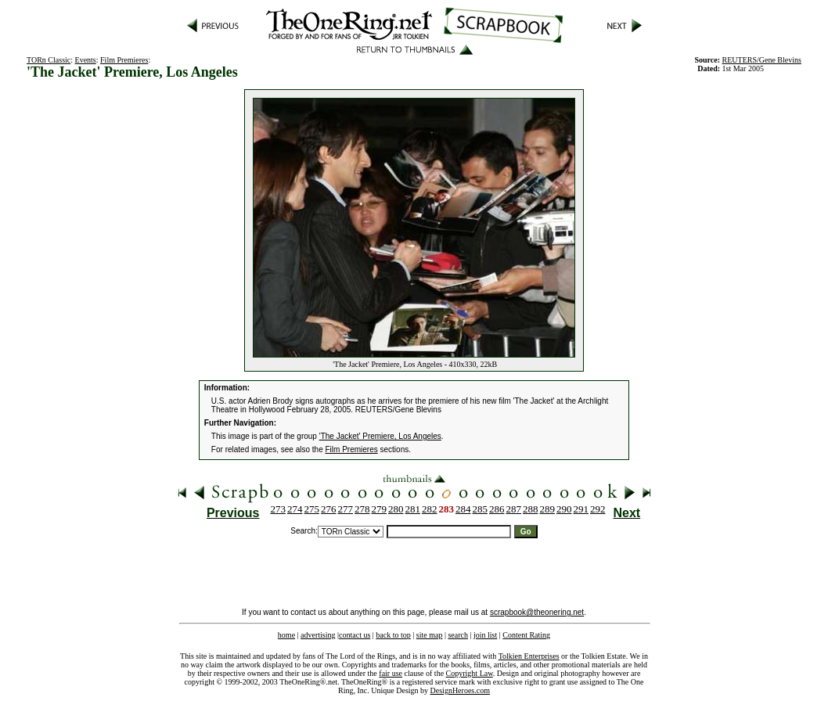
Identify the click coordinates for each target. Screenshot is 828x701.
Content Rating (526, 635)
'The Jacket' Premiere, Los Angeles (380, 436)
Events (85, 60)
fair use (390, 673)
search (458, 635)
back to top (393, 635)
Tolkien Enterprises (529, 656)
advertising (318, 635)
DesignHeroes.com (460, 690)
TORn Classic (48, 60)
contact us (354, 635)
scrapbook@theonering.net (537, 612)
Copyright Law (469, 673)
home (286, 635)
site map (429, 635)
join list (485, 635)
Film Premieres (124, 60)
